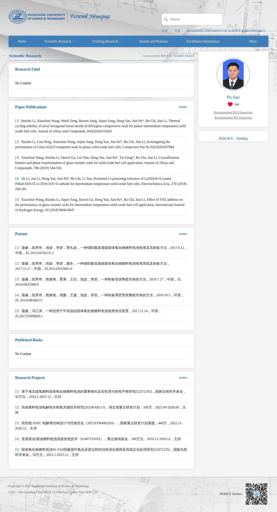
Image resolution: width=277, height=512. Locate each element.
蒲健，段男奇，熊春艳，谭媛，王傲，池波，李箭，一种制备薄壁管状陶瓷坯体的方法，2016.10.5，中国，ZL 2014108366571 (99, 297)
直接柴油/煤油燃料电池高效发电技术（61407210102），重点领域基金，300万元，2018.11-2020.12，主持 (98, 439)
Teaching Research (106, 41)
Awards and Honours (153, 41)
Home (22, 41)
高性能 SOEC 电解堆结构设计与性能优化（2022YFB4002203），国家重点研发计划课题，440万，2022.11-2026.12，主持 (98, 425)
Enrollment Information (202, 41)
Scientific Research (59, 41)
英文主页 (166, 55)
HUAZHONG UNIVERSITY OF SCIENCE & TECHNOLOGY (226, 30)
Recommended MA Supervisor (233, 117)
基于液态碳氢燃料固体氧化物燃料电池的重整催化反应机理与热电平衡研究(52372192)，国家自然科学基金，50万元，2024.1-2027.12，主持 (100, 394)
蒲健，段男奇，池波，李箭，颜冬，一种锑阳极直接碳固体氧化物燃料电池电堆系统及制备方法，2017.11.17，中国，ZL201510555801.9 (92, 266)
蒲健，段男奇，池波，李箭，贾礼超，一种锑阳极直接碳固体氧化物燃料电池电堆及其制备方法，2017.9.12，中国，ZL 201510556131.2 (101, 250)
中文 (165, 30)
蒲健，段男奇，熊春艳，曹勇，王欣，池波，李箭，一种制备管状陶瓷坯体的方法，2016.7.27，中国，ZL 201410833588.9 (98, 281)
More (254, 41)
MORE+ (183, 107)
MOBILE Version (230, 494)
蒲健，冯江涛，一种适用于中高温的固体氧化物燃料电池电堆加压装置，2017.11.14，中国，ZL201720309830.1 (88, 313)
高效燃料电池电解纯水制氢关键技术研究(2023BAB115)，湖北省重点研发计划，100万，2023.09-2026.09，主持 (100, 409)
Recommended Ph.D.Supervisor (233, 112)
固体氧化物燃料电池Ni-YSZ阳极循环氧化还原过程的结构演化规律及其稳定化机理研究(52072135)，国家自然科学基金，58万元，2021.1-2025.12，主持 (101, 452)
